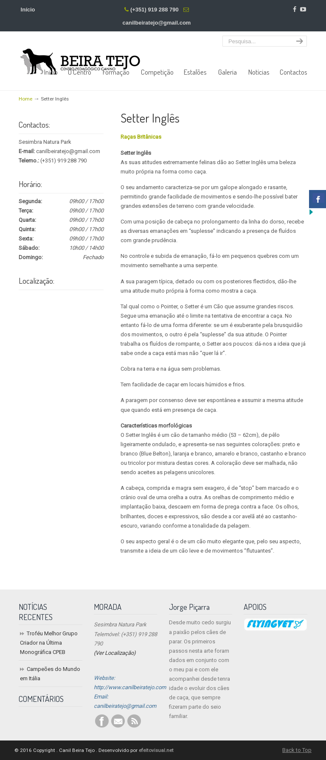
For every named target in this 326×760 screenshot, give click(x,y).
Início (28, 9)
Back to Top (297, 750)
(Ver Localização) (115, 653)
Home (25, 99)
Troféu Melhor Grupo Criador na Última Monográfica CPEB (49, 642)
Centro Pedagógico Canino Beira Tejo (80, 55)
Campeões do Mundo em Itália (50, 674)
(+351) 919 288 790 (154, 9)
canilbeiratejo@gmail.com (157, 23)
